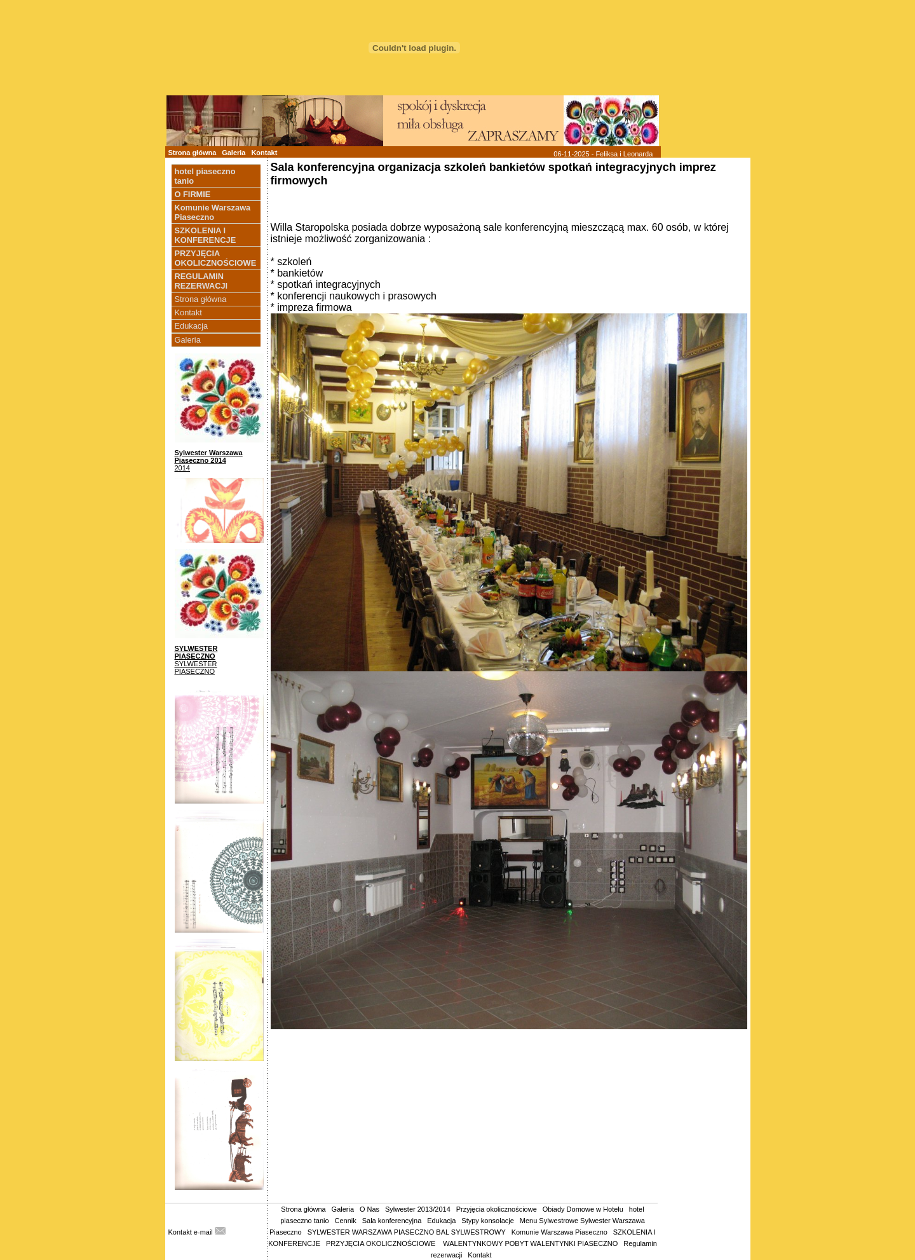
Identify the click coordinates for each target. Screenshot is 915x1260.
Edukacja (191, 326)
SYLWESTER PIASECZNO (196, 652)
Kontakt (264, 152)
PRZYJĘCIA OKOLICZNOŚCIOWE (381, 1243)
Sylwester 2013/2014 (418, 1209)
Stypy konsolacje (487, 1220)
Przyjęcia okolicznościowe (496, 1209)
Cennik (345, 1220)
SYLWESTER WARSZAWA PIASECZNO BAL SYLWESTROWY (407, 1232)
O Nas (369, 1209)
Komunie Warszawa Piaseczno (559, 1232)
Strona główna (192, 152)
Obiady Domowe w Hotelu (583, 1209)
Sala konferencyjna (392, 1220)
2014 (182, 468)
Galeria (233, 152)
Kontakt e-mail (197, 1232)
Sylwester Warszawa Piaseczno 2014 (209, 456)
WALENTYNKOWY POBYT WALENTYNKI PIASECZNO (530, 1243)
